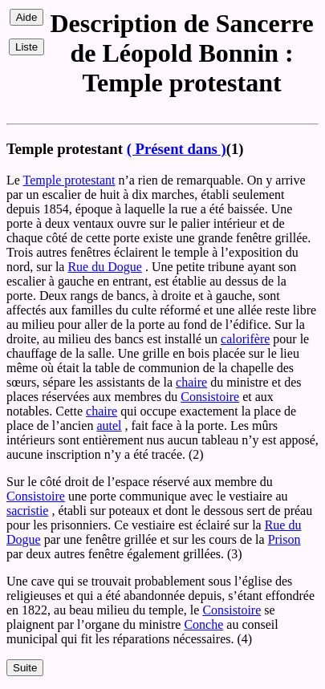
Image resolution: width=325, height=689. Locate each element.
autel (108, 425)
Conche (203, 624)
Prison (284, 539)
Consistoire (210, 396)
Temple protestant (69, 180)
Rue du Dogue (104, 267)
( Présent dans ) (176, 148)
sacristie (27, 510)
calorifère (245, 339)
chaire (191, 382)
